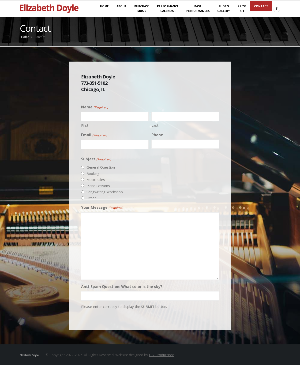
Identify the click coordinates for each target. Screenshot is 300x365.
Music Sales (95, 179)
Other (91, 197)
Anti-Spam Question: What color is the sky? (121, 286)
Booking (92, 173)
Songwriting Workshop (104, 191)
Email (94, 135)
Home (25, 37)
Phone (157, 134)
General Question (100, 167)
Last (154, 125)
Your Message (102, 207)
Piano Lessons (98, 185)
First (84, 125)
